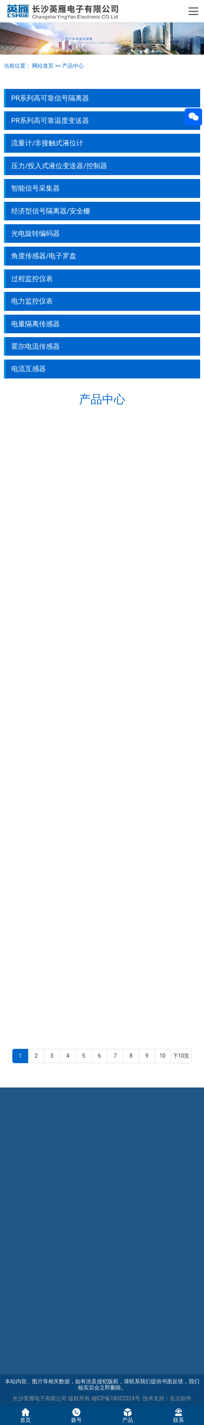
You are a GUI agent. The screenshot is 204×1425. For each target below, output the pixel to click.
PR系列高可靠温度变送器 (50, 120)
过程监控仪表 (32, 278)
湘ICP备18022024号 (115, 1398)
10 (162, 1056)
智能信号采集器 (35, 188)
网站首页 (43, 66)
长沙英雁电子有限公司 (40, 1398)
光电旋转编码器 (35, 233)
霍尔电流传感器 (35, 346)
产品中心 (73, 66)
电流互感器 (28, 369)
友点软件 (180, 1398)
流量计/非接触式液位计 (47, 143)
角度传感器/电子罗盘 (43, 256)
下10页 (181, 1056)
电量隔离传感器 (35, 324)
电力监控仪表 (32, 301)
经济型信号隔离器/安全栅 (50, 211)
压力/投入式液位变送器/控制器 (59, 166)
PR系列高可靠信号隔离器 (50, 98)
